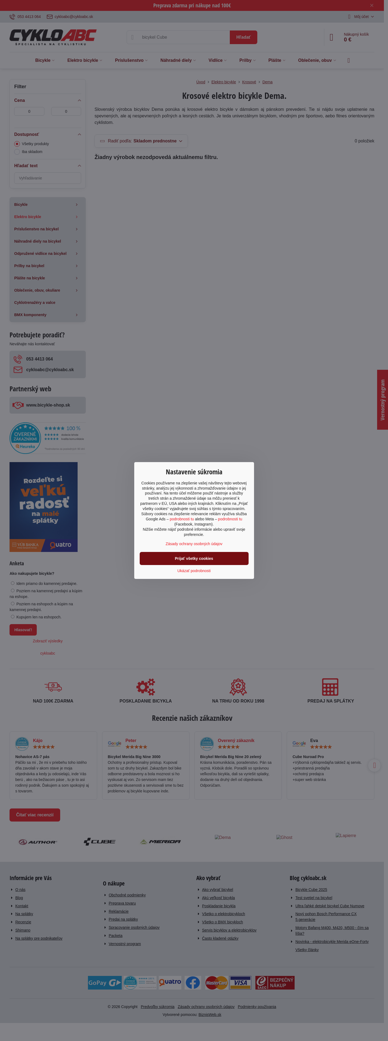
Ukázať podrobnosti (194, 571)
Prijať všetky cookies (194, 558)
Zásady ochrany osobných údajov (194, 544)
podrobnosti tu (182, 519)
